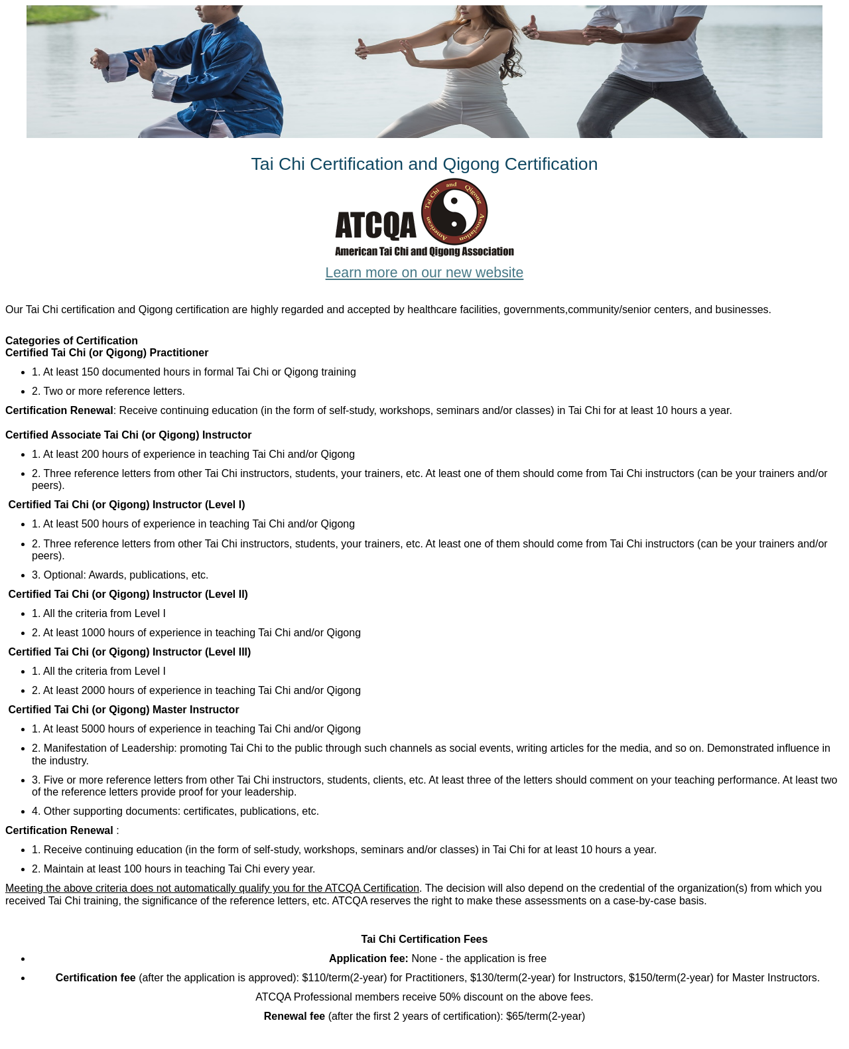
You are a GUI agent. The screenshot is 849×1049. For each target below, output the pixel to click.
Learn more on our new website (425, 273)
